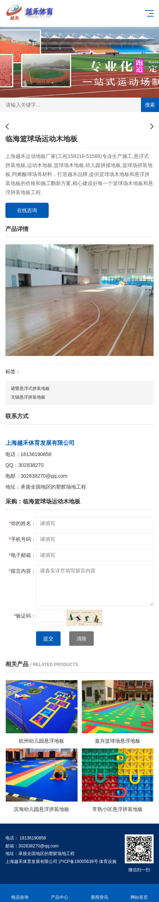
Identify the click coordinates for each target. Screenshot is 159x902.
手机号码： (22, 539)
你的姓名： (22, 523)
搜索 (150, 105)
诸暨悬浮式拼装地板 (30, 388)
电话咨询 (20, 893)
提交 (48, 638)
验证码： (25, 616)
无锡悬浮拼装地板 (28, 397)
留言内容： (22, 571)
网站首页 (139, 893)
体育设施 (107, 861)
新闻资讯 (99, 893)
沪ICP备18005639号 (78, 861)
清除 (81, 638)
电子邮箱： (22, 555)
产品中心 (59, 893)
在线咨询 (27, 210)
